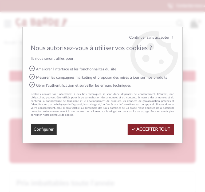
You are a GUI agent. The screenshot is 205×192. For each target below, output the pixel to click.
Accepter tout (151, 129)
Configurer (44, 129)
